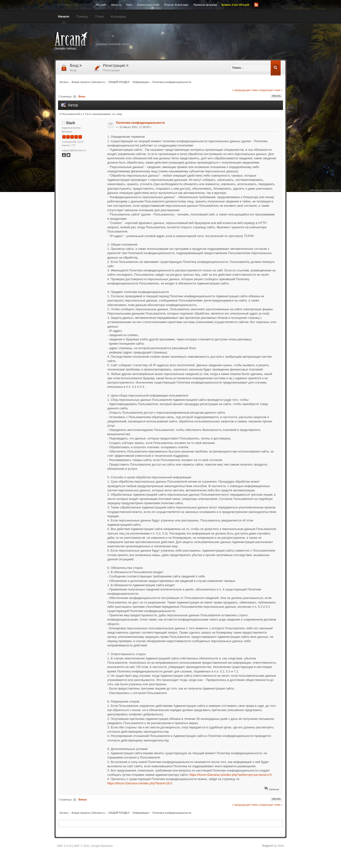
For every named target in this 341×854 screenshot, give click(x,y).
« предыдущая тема (245, 89)
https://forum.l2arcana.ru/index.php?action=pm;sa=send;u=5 (230, 774)
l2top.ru (116, 4)
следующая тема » (270, 89)
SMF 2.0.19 (64, 846)
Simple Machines (102, 846)
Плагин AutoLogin (176, 4)
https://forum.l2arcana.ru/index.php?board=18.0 (139, 783)
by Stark (273, 845)
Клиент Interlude (148, 4)
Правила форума (205, 4)
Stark (70, 123)
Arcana (97, 39)
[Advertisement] (216, 42)
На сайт (101, 4)
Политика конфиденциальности (140, 122)
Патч (129, 4)
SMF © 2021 (82, 846)
